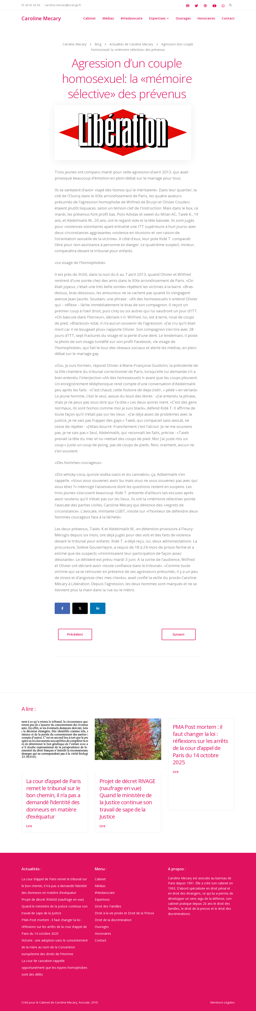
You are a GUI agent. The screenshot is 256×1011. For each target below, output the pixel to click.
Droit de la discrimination (113, 920)
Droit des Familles (108, 906)
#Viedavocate (131, 18)
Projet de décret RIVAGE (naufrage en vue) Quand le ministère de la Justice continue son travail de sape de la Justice (127, 798)
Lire (29, 826)
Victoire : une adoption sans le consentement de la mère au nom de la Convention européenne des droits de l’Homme (55, 947)
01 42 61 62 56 (31, 5)
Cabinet (89, 18)
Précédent (75, 634)
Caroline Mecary (41, 18)
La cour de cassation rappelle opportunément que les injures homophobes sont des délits (54, 967)
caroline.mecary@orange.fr (63, 5)
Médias (108, 18)
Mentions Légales (222, 1002)
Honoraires (206, 18)
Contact (228, 18)
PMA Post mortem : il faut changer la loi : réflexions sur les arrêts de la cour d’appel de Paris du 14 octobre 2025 (200, 744)
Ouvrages (183, 18)
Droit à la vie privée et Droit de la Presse (124, 913)
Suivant (179, 634)
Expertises (157, 18)
